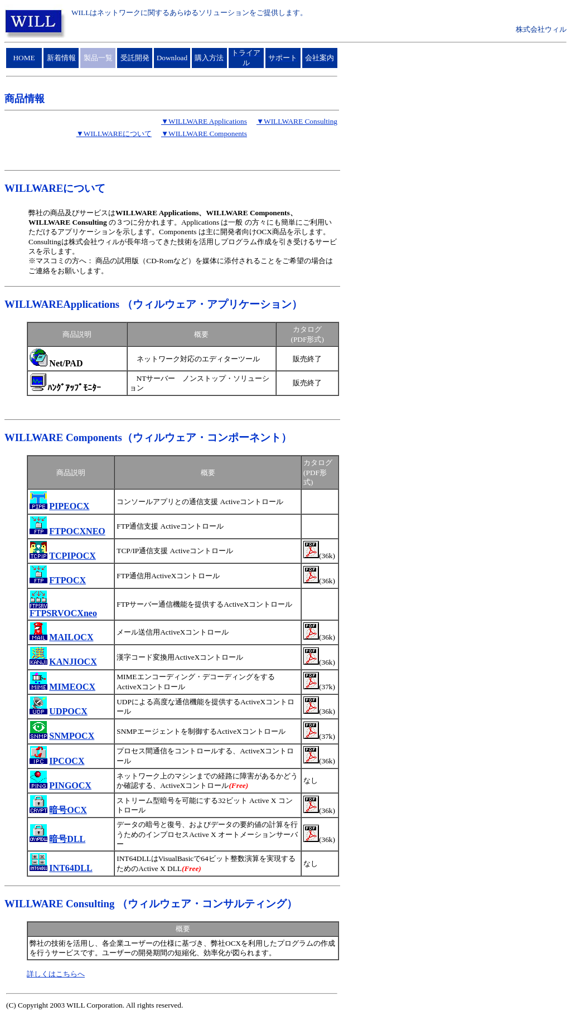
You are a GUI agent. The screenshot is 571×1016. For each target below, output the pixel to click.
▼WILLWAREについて (114, 133)
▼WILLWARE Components (204, 133)
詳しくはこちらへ (56, 974)
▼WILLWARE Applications (204, 121)
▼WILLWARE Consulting (297, 121)
